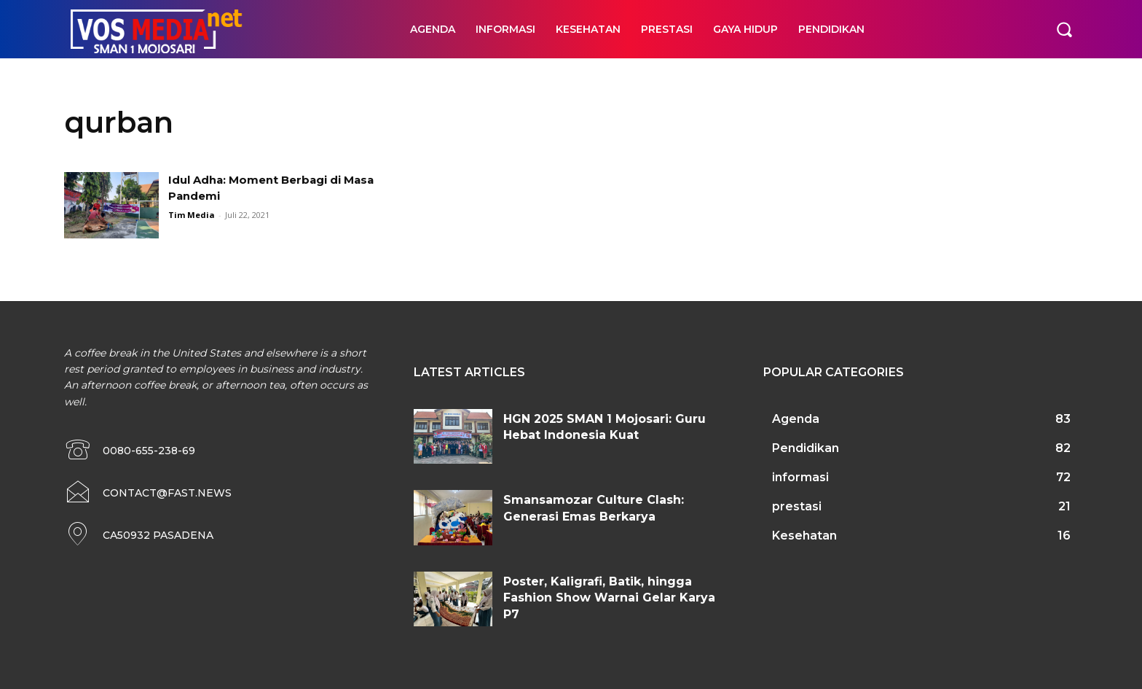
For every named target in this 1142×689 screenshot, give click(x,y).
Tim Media (191, 214)
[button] (1064, 29)
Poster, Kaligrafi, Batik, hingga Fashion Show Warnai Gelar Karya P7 (609, 598)
